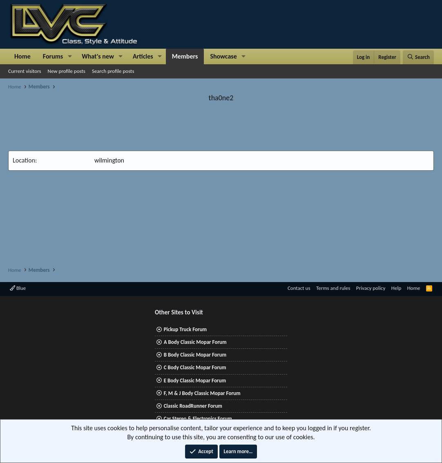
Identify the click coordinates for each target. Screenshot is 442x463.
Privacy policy (371, 288)
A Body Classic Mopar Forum (195, 342)
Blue (18, 288)
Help (396, 288)
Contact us (299, 288)
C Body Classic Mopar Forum (195, 367)
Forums (53, 56)
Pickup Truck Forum (185, 329)
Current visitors (24, 71)
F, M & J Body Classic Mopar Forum (202, 393)
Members (185, 56)
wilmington (109, 160)
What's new (98, 56)
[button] (70, 56)
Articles (143, 56)
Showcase (223, 56)
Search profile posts (113, 71)
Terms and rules (333, 288)
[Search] (418, 57)
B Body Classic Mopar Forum (195, 355)
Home (22, 56)
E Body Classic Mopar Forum (195, 380)
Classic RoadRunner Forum (193, 406)
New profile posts (66, 71)
